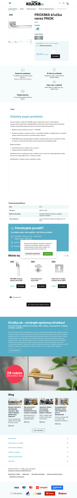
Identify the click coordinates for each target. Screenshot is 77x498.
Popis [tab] (12, 108)
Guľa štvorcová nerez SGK (36, 278)
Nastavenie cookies (14, 473)
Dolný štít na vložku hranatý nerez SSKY (59, 278)
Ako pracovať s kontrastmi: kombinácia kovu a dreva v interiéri (30, 409)
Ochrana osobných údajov (54, 473)
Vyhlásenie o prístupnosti (16, 475)
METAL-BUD (43, 209)
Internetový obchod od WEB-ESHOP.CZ (19, 469)
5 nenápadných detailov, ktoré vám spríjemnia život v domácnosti (60, 409)
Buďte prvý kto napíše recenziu (38, 303)
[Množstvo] (52, 51)
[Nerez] (39, 38)
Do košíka (55, 55)
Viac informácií (14, 349)
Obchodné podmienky (38, 473)
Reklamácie (25, 473)
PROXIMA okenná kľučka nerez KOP (16, 278)
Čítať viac (11, 424)
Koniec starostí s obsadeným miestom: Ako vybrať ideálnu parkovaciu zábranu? (14, 410)
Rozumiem (47, 254)
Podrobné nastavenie (33, 253)
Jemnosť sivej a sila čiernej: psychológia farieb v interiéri (45, 409)
